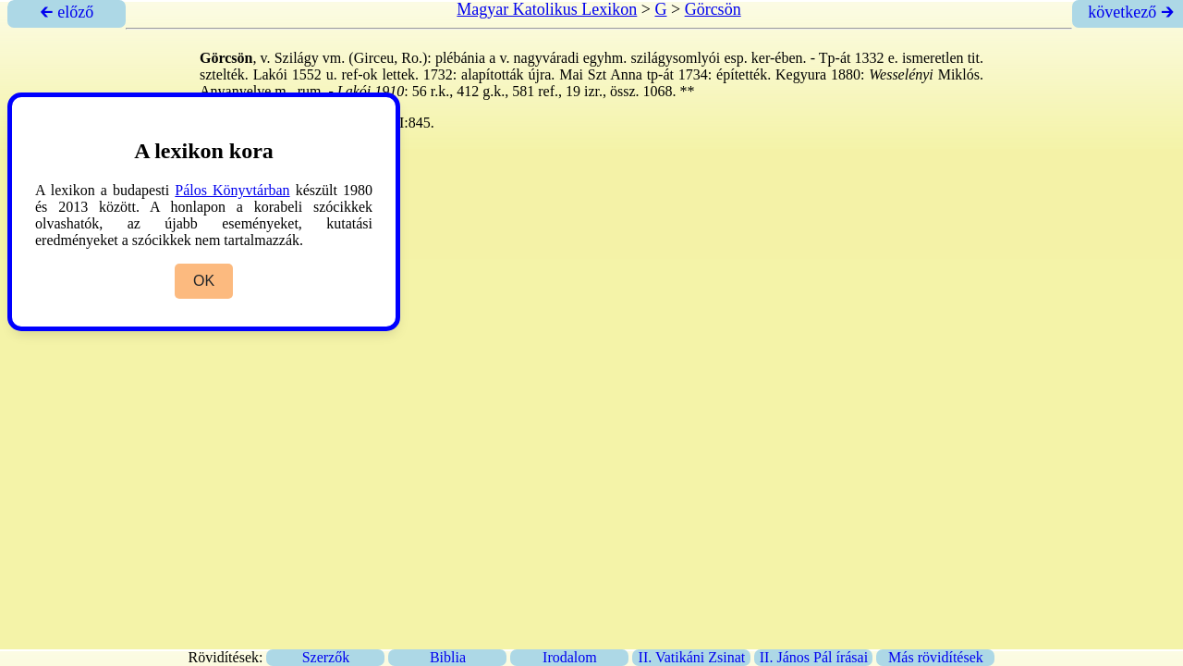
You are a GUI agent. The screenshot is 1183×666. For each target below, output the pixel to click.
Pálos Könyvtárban (232, 190)
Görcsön (713, 9)
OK (203, 281)
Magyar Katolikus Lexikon (547, 9)
